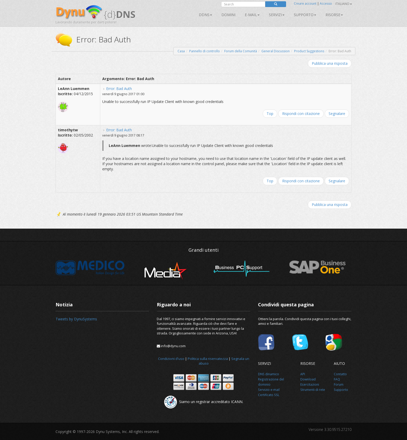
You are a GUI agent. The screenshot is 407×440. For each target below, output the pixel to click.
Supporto (305, 14)
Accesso (326, 3)
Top (270, 113)
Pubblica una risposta (330, 63)
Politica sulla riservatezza (208, 358)
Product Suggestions (309, 51)
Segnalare (337, 113)
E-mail (252, 14)
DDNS (205, 14)
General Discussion (275, 51)
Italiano (343, 4)
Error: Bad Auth (119, 88)
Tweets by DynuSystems (76, 318)
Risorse (334, 14)
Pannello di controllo (204, 51)
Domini (228, 14)
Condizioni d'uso (171, 358)
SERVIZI (276, 14)
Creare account (305, 3)
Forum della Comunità (240, 51)
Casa (181, 51)
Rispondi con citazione (301, 113)
